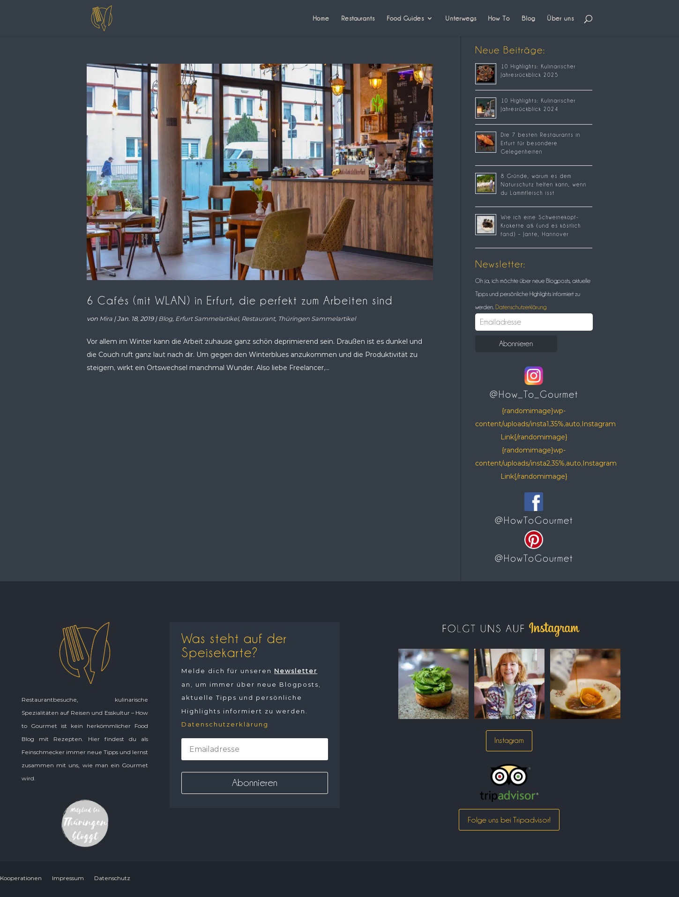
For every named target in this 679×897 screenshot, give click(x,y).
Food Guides (405, 18)
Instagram (509, 740)
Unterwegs (461, 18)
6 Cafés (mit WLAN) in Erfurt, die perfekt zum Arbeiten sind (240, 300)
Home (321, 18)
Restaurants (358, 18)
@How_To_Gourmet (534, 394)
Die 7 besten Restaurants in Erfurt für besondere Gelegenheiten (541, 143)
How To (499, 18)
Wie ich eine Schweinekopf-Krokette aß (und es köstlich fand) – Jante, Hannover (541, 226)
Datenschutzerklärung (520, 307)
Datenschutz (112, 878)
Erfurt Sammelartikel (207, 318)
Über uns (560, 18)
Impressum (68, 878)
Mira (105, 318)
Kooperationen (21, 878)
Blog (528, 18)
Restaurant (258, 318)
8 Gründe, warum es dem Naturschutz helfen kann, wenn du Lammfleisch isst (544, 184)
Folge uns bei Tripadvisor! (509, 819)
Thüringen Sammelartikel (317, 318)
